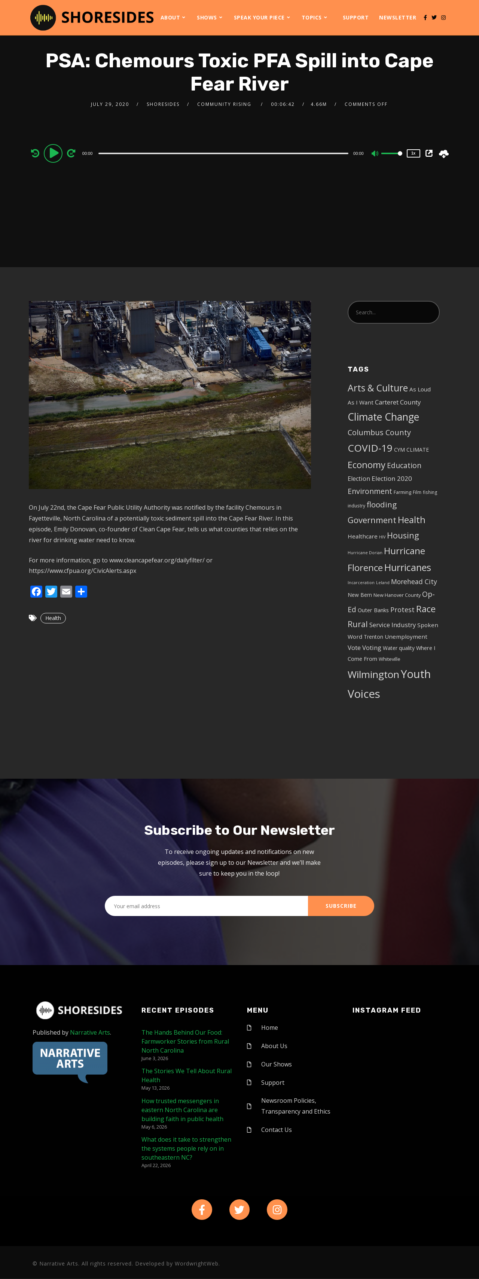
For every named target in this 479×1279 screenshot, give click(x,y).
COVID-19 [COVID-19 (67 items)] (370, 448)
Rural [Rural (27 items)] (358, 624)
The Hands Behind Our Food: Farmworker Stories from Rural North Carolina (185, 1041)
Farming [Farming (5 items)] (402, 492)
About (170, 17)
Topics (312, 17)
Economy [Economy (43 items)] (366, 464)
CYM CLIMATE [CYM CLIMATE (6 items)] (411, 449)
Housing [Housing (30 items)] (403, 535)
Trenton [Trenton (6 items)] (373, 636)
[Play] (54, 153)
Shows (207, 17)
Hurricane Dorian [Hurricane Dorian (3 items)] (365, 552)
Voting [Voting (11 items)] (371, 647)
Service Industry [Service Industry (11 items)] (392, 624)
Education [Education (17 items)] (404, 465)
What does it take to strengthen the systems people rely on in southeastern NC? (186, 1148)
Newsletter (397, 17)
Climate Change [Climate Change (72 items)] (383, 417)
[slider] (223, 153)
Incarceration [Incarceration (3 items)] (361, 582)
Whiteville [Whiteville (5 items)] (389, 659)
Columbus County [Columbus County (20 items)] (379, 432)
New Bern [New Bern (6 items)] (360, 594)
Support (356, 17)
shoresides (163, 104)
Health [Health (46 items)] (411, 519)
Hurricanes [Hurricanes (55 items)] (407, 567)
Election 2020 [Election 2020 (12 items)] (392, 478)
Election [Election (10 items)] (359, 478)
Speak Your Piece (259, 17)
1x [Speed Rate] (413, 153)
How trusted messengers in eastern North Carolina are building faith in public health (182, 1110)
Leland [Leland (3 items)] (383, 582)
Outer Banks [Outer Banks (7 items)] (373, 610)
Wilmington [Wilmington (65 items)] (373, 674)
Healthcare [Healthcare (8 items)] (363, 536)
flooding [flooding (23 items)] (382, 504)
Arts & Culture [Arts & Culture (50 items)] (378, 388)
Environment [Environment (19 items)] (370, 491)
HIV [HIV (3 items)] (382, 537)
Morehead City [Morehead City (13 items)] (414, 581)
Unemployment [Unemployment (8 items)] (406, 636)
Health (53, 618)
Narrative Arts (90, 1032)
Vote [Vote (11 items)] (354, 647)
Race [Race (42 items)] (426, 609)
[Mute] (375, 154)
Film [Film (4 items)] (417, 492)
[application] (224, 153)
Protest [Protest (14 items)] (402, 609)
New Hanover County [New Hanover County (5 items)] (397, 595)
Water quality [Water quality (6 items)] (399, 647)
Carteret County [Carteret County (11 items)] (398, 402)
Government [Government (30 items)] (372, 520)
